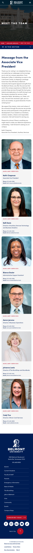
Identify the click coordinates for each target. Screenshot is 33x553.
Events (6, 506)
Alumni (6, 467)
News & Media (8, 486)
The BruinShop (9, 490)
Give (5, 498)
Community (8, 502)
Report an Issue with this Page (12, 543)
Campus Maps (9, 510)
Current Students (9, 471)
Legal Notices (7, 547)
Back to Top (16, 531)
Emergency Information (11, 482)
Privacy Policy (16, 547)
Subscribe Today (16, 517)
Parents (6, 478)
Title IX (18, 550)
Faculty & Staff (8, 474)
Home (2, 43)
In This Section (16, 47)
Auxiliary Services (12, 43)
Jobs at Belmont (9, 494)
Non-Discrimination (9, 550)
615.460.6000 (16, 462)
